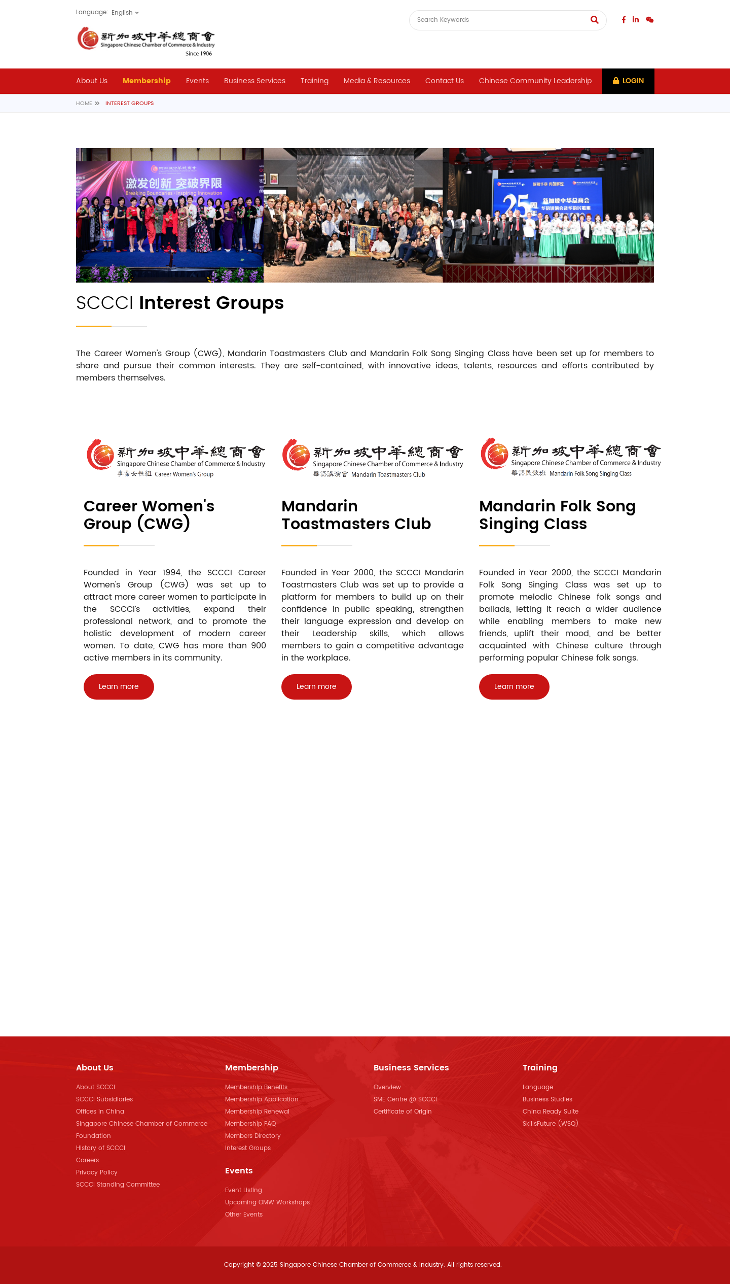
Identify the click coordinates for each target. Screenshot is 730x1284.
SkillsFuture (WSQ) (551, 1124)
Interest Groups (248, 1148)
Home (84, 103)
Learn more (119, 686)
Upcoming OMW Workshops (267, 1202)
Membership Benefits (256, 1087)
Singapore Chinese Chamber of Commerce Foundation (141, 1130)
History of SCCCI (100, 1148)
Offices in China (100, 1112)
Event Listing (243, 1190)
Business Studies (547, 1099)
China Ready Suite (550, 1112)
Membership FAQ (250, 1124)
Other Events (244, 1215)
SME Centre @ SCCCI (405, 1099)
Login (628, 81)
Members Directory (253, 1136)
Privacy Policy (97, 1172)
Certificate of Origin (403, 1112)
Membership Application (262, 1099)
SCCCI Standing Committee (118, 1185)
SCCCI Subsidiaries (104, 1099)
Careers (87, 1160)
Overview (387, 1087)
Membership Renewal (257, 1112)
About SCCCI (95, 1087)
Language (538, 1087)
